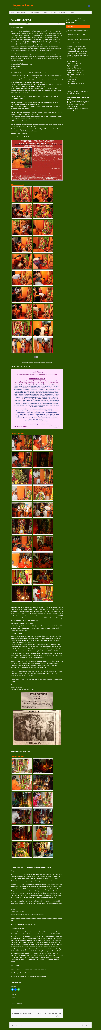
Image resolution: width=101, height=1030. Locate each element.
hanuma (15, 24)
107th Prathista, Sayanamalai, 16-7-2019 (75, 34)
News (45, 12)
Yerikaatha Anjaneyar (35, 12)
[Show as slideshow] (17, 185)
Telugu (69, 93)
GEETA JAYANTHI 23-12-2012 (21, 1013)
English (78, 93)
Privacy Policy (86, 1025)
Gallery (53, 12)
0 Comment (60, 24)
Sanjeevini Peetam (23, 5)
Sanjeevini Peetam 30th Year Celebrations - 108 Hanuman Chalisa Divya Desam (77, 20)
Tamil (73, 93)
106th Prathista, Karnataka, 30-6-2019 (75, 36)
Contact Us (73, 12)
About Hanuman (21, 12)
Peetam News (19, 1003)
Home (12, 12)
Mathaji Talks (62, 12)
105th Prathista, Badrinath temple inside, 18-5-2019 (78, 39)
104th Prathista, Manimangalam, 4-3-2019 (75, 42)
